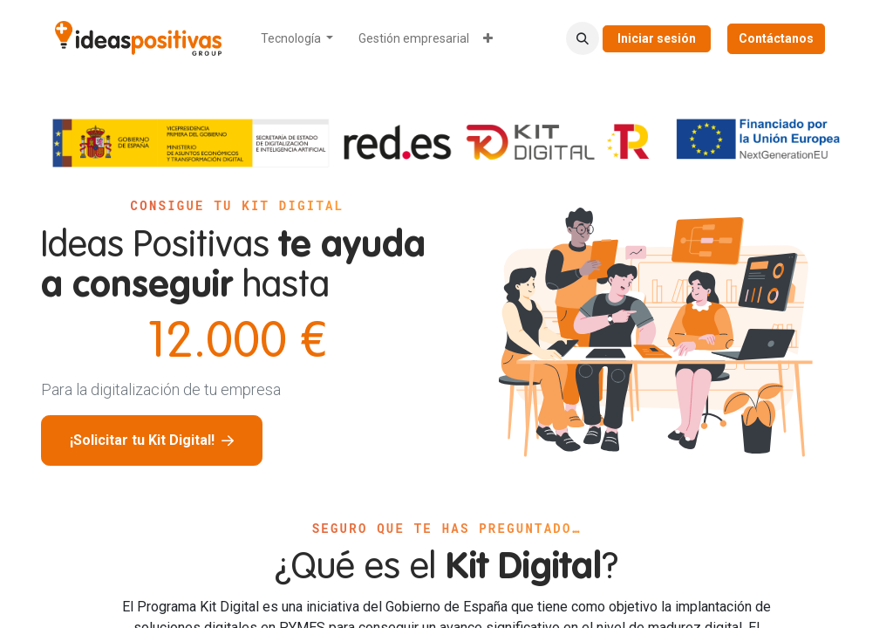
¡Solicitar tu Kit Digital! (152, 440)
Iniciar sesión (656, 38)
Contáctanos (776, 38)
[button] (582, 38)
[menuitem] (297, 39)
